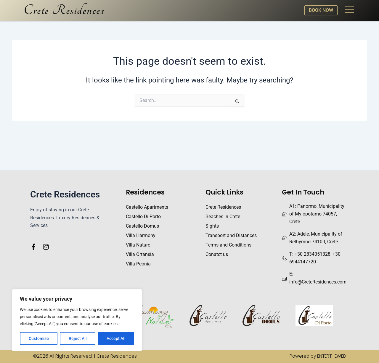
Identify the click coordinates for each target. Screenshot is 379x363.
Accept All (116, 338)
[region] (77, 320)
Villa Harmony (140, 235)
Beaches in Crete (222, 216)
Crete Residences (64, 10)
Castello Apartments (147, 207)
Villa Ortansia (140, 254)
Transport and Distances (231, 235)
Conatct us (216, 254)
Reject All (78, 338)
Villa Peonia (138, 264)
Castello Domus (142, 226)
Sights (212, 226)
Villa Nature (138, 245)
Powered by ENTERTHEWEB (316, 356)
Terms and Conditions (228, 245)
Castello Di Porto (143, 216)
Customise (39, 338)
